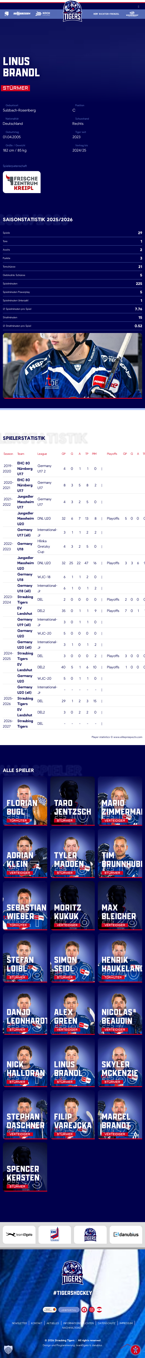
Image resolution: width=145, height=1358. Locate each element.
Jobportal (68, 1310)
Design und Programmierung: (59, 1345)
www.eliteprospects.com (127, 737)
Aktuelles (53, 1323)
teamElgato (82, 1345)
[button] (8, 1349)
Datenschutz (106, 1323)
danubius (97, 1345)
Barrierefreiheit (135, 1349)
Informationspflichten (78, 1323)
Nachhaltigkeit (72, 1327)
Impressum (126, 1323)
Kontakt (36, 1323)
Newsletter (19, 1323)
